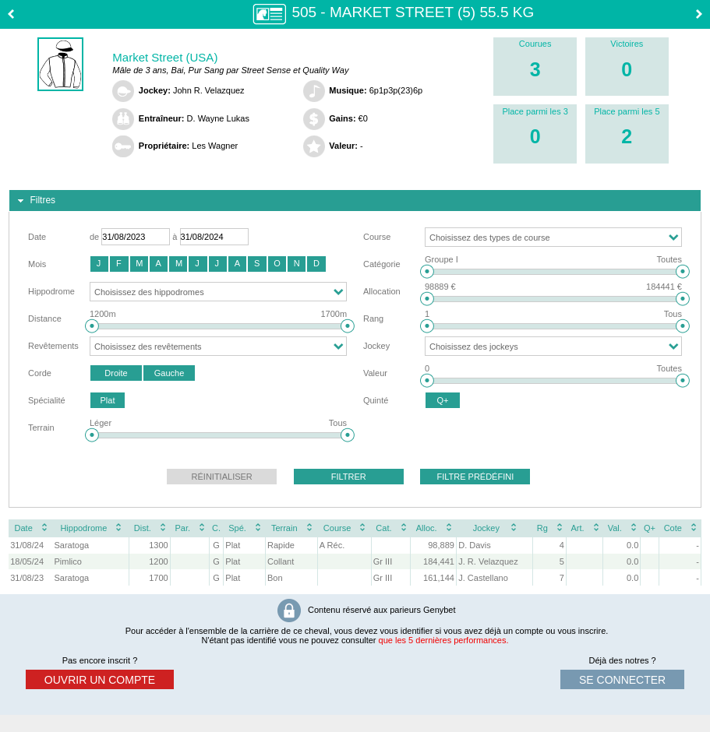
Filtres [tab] (34, 201)
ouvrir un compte (99, 680)
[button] (99, 264)
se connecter (622, 680)
